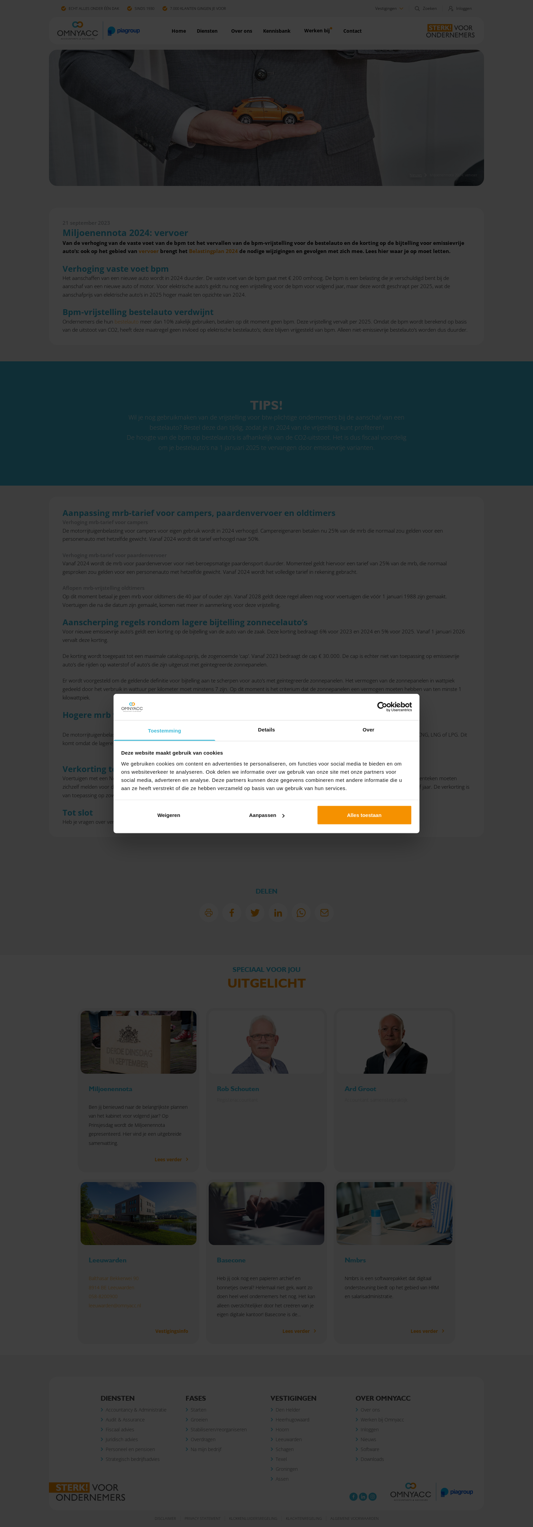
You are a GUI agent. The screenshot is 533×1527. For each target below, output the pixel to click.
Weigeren (168, 815)
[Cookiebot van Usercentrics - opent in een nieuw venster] (382, 707)
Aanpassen (267, 815)
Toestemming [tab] (164, 730)
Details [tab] (266, 729)
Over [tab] (369, 729)
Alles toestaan (364, 815)
